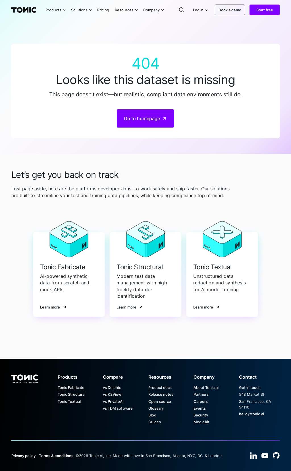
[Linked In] (253, 455)
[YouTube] (264, 455)
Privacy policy (23, 455)
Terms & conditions (56, 455)
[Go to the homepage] (24, 377)
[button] (55, 10)
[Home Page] (23, 10)
